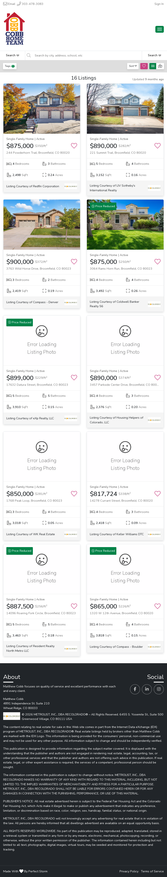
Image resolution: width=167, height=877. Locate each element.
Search (12, 55)
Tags (10, 66)
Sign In (159, 4)
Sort (133, 66)
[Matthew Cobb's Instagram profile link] (159, 689)
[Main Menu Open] (159, 29)
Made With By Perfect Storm (25, 871)
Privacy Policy (129, 871)
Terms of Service (152, 871)
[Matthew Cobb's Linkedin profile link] (147, 689)
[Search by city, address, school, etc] (87, 55)
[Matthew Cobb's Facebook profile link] (135, 689)
